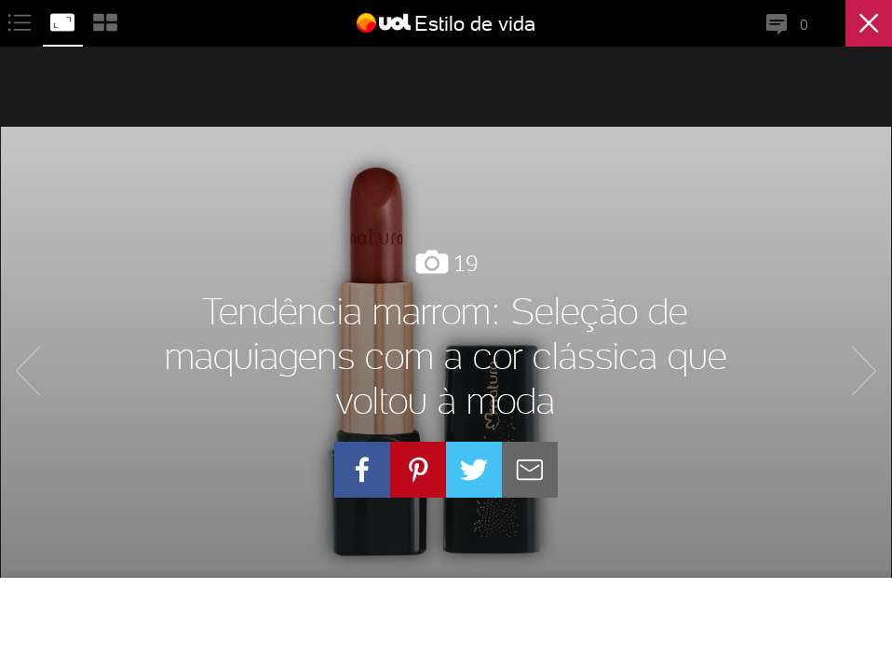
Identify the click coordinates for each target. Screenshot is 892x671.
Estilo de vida (474, 23)
